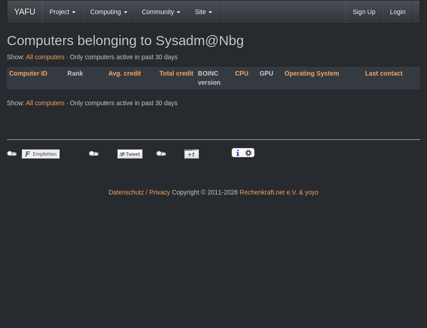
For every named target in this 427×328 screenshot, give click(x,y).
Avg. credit (124, 73)
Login (398, 11)
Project (63, 11)
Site (203, 11)
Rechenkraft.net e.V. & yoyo (279, 192)
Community (161, 11)
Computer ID (28, 73)
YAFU (25, 11)
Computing (108, 11)
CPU (242, 73)
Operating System (312, 73)
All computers (45, 57)
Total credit (176, 73)
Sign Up (364, 11)
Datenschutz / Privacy (139, 192)
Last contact (383, 73)
